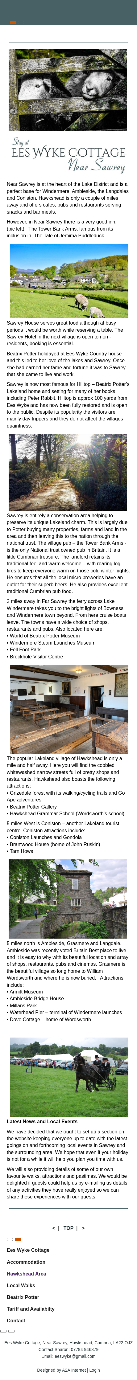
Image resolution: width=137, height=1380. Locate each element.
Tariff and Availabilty (31, 1309)
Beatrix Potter (23, 1297)
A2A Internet (74, 1370)
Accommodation (26, 1262)
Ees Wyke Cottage (28, 1250)
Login (94, 1370)
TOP (68, 1228)
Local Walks (21, 1285)
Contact (16, 1320)
